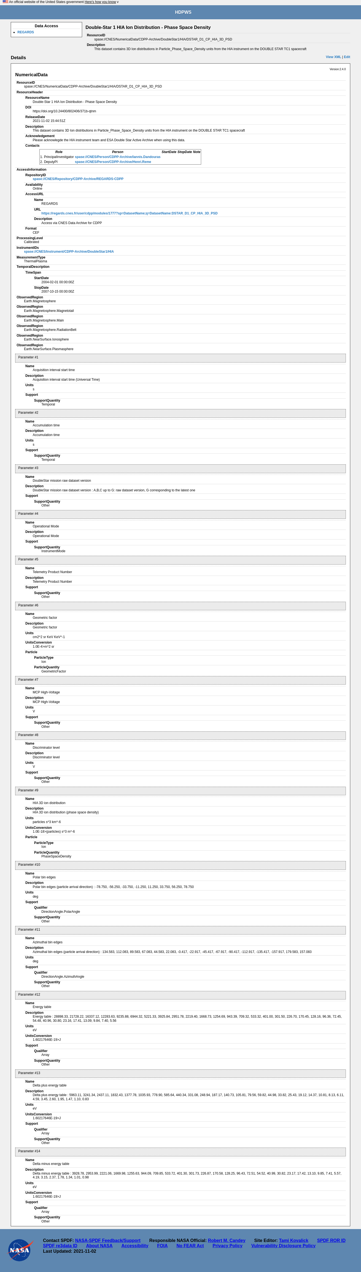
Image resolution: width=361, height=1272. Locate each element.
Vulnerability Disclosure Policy (283, 1245)
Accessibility (134, 1245)
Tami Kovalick (293, 1240)
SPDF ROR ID (331, 1240)
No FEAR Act (190, 1245)
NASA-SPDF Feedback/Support (107, 1240)
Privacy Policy (227, 1245)
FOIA (162, 1245)
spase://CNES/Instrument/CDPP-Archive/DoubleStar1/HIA (69, 252)
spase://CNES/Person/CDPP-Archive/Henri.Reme (113, 162)
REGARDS (25, 32)
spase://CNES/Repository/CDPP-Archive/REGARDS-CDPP (78, 179)
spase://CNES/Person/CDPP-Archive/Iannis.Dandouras (118, 157)
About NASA (99, 1245)
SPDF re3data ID (60, 1245)
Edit (347, 57)
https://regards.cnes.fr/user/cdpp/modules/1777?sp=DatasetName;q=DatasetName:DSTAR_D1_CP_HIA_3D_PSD (129, 213)
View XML (333, 57)
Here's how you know (100, 2)
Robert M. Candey (227, 1240)
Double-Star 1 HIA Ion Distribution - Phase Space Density (148, 27)
